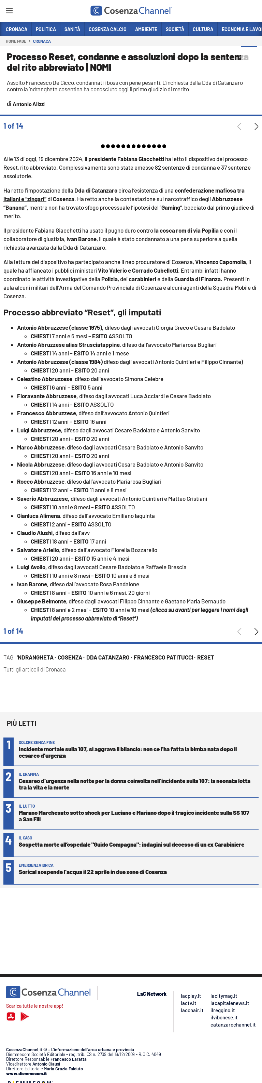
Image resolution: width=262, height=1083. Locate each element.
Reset (205, 657)
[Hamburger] (9, 12)
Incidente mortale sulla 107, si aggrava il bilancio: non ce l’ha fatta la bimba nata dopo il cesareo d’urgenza (128, 752)
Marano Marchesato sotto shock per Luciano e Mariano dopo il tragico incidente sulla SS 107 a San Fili (134, 815)
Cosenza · (71, 657)
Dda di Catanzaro (95, 190)
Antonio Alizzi (29, 104)
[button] (249, 54)
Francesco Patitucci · (164, 657)
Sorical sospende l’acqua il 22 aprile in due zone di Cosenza (93, 871)
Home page (16, 41)
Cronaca (41, 41)
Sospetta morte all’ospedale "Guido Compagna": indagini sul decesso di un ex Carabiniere (131, 844)
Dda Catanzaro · (109, 657)
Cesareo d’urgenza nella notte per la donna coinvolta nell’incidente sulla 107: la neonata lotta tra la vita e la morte (134, 784)
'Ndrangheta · (36, 657)
